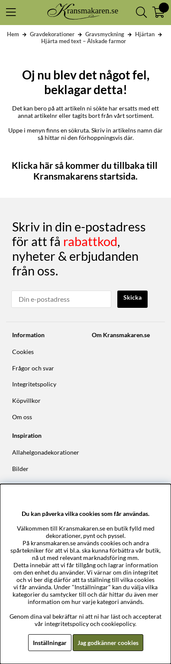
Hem (13, 34)
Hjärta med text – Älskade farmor (83, 41)
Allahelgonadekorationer (45, 452)
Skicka (132, 297)
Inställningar (50, 642)
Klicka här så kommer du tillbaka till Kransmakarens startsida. (85, 170)
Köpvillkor (26, 400)
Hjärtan (145, 34)
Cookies (23, 351)
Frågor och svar (33, 368)
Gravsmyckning (104, 34)
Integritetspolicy (34, 384)
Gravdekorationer (52, 34)
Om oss (22, 417)
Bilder (20, 468)
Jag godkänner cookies (108, 642)
